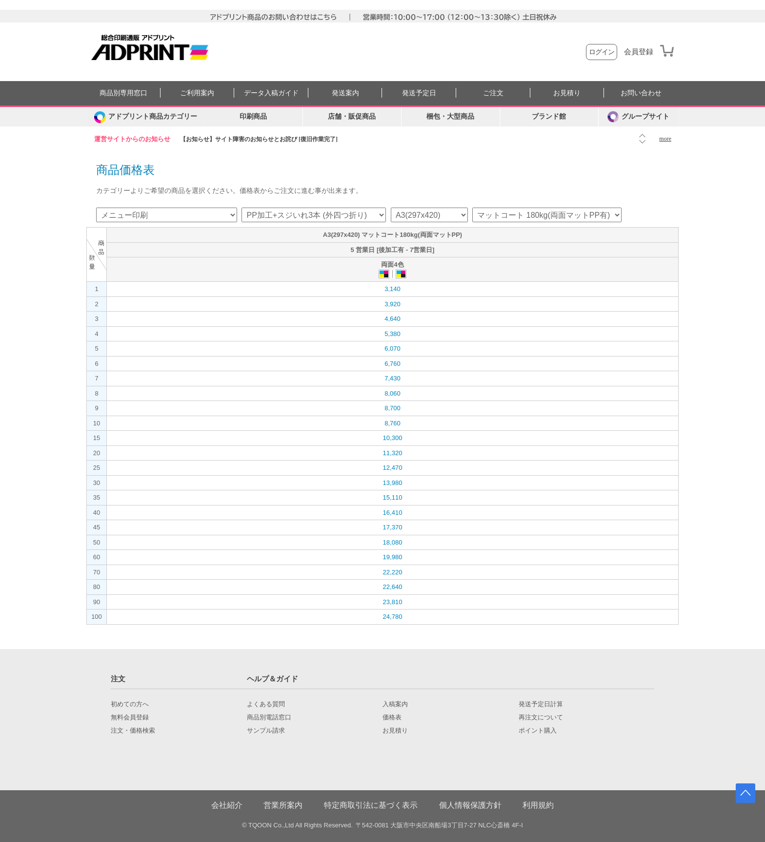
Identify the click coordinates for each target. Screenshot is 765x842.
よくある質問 (266, 704)
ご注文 (493, 93)
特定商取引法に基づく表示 (371, 805)
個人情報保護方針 (470, 805)
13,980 (393, 482)
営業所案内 (282, 805)
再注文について (541, 717)
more (665, 138)
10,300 (393, 438)
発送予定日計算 (541, 704)
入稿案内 (395, 704)
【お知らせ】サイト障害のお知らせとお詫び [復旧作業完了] (259, 139)
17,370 (393, 527)
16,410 (393, 512)
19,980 (393, 557)
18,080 (393, 542)
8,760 (392, 423)
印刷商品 (253, 116)
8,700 (392, 408)
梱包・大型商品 (450, 116)
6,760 (392, 363)
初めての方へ (130, 704)
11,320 (393, 453)
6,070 (392, 348)
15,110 (393, 497)
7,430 (392, 378)
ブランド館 (549, 116)
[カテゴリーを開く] (145, 116)
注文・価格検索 (133, 730)
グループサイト (638, 117)
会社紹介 (226, 805)
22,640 (393, 586)
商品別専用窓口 (123, 93)
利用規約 (538, 805)
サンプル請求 (266, 730)
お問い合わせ (641, 93)
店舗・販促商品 (352, 116)
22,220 (393, 572)
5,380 (392, 333)
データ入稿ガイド (271, 93)
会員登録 (638, 52)
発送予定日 (419, 93)
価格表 (392, 717)
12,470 (393, 467)
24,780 (393, 616)
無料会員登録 (130, 717)
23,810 (393, 602)
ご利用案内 (197, 93)
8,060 (392, 393)
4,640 (392, 318)
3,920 (392, 304)
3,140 (392, 289)
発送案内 (345, 93)
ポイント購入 (538, 730)
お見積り (567, 93)
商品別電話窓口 (269, 717)
